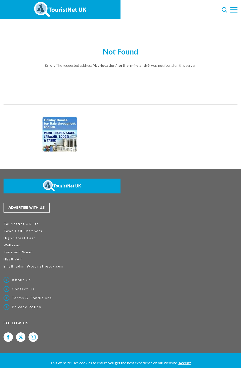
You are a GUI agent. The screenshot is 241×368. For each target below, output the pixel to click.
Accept (184, 362)
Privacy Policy (26, 307)
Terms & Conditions (32, 298)
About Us (21, 280)
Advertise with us (26, 207)
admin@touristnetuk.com (40, 266)
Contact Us (23, 289)
